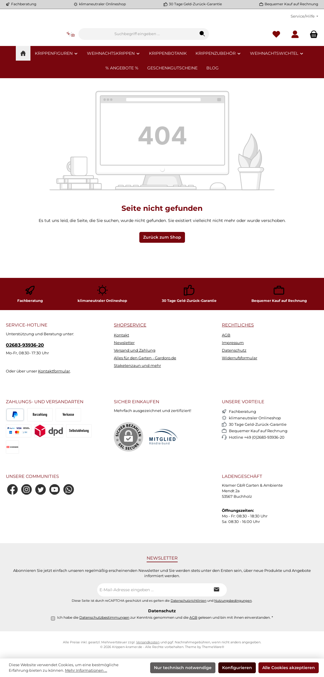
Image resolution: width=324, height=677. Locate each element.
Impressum (233, 343)
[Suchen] (239, 52)
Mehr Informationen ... (86, 670)
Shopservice (130, 325)
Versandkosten (148, 642)
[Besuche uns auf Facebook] (12, 489)
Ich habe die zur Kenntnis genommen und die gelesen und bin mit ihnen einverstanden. (165, 618)
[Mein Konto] (295, 52)
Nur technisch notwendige (183, 667)
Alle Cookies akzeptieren (288, 667)
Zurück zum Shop (162, 272)
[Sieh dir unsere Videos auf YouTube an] (54, 489)
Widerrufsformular (239, 358)
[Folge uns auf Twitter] (40, 489)
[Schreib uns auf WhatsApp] (68, 489)
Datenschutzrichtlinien (188, 601)
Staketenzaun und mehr (137, 366)
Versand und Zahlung (134, 350)
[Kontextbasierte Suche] (107, 52)
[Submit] (216, 589)
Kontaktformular (54, 371)
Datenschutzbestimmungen (104, 618)
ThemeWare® (213, 647)
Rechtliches (238, 325)
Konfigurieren (237, 667)
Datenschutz (234, 350)
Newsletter (124, 343)
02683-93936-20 (25, 345)
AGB (226, 335)
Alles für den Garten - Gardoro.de (145, 358)
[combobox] (174, 52)
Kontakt (121, 335)
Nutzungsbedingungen (233, 601)
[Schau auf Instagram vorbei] (26, 489)
